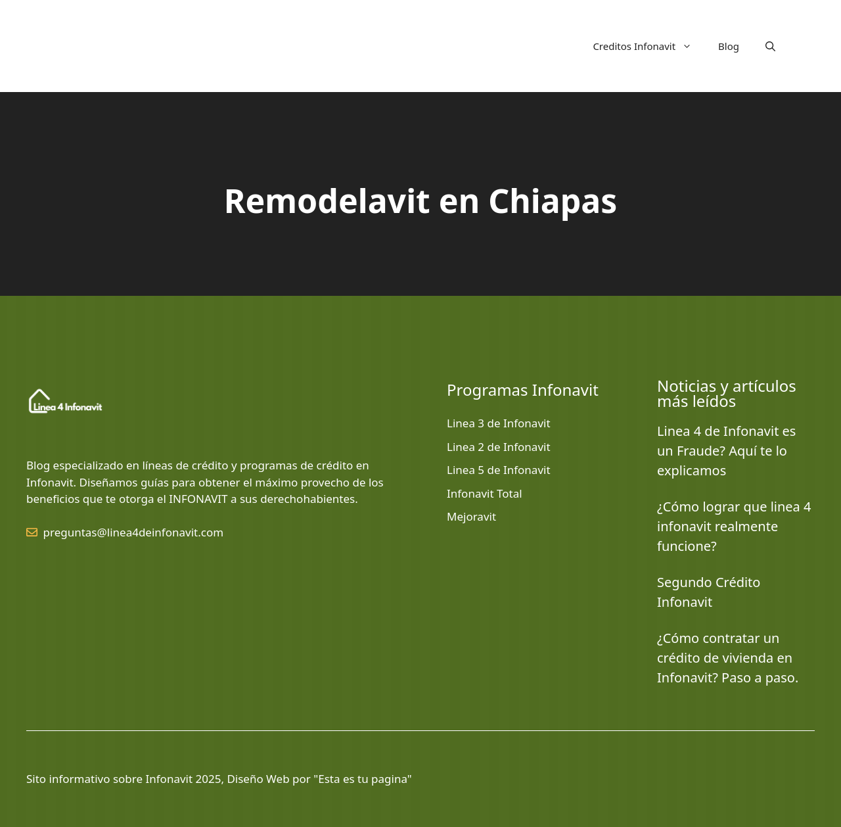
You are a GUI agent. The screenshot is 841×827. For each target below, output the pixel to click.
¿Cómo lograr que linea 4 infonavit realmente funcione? (734, 526)
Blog (728, 46)
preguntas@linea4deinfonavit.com (133, 532)
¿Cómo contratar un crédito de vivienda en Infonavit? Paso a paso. (727, 657)
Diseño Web (258, 778)
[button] (770, 46)
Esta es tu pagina (362, 778)
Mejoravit (471, 516)
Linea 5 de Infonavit (499, 469)
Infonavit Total (484, 493)
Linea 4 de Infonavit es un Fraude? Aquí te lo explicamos (726, 450)
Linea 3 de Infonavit (499, 423)
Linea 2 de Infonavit (499, 446)
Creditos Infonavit (649, 46)
